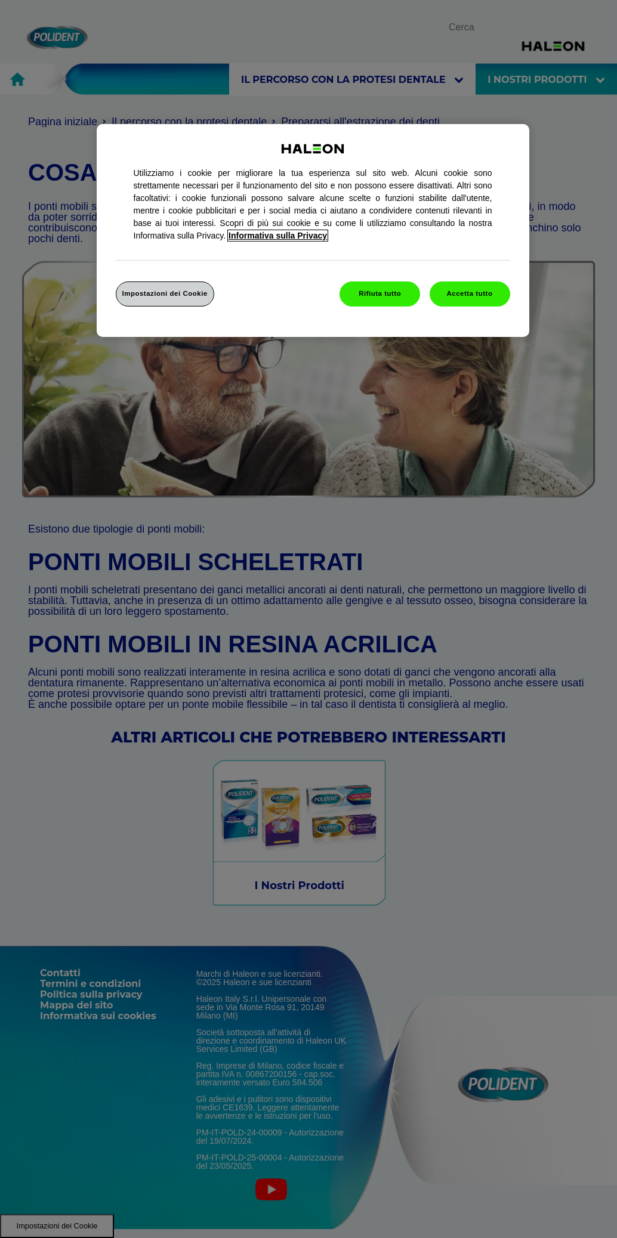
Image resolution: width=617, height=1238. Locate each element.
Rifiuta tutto (380, 293)
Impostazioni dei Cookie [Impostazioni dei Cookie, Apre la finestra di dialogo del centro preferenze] (165, 293)
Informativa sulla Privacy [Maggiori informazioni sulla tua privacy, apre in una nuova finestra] (278, 235)
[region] (313, 230)
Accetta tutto (470, 293)
